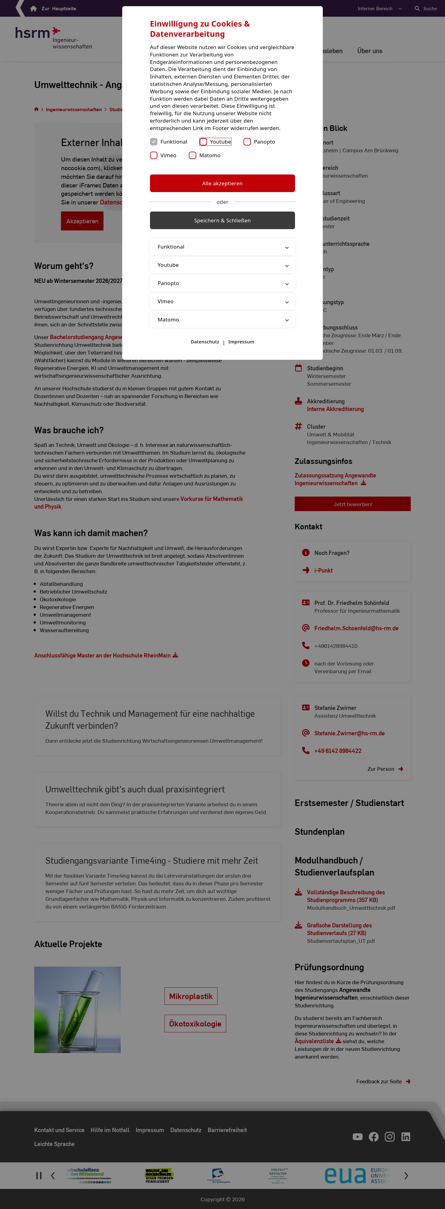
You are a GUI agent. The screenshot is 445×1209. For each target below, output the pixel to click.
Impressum (241, 341)
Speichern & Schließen (222, 220)
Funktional (173, 141)
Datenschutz (205, 341)
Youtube (220, 141)
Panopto (264, 141)
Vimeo (168, 155)
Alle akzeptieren (222, 183)
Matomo (210, 155)
